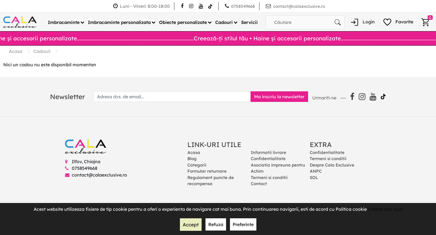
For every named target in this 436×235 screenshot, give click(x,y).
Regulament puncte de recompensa (210, 180)
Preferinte (242, 224)
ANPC (316, 171)
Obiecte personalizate (183, 22)
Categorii (196, 164)
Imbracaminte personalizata (119, 22)
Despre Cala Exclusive (332, 164)
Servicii (249, 22)
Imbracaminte (64, 22)
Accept (190, 224)
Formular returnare (207, 171)
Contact (259, 183)
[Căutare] (337, 22)
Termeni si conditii (269, 177)
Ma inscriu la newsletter (277, 96)
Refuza (215, 224)
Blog (192, 158)
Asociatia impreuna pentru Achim (278, 168)
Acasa (193, 152)
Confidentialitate (268, 158)
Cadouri (224, 22)
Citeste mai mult (385, 209)
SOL (314, 177)
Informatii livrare (268, 152)
